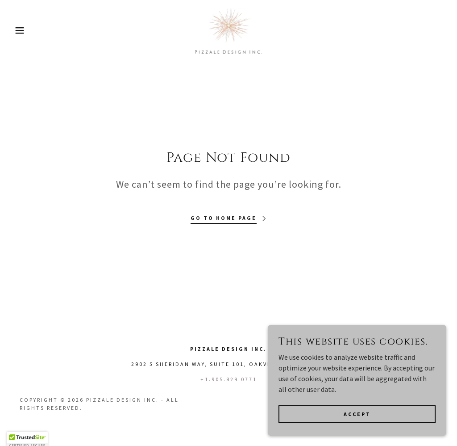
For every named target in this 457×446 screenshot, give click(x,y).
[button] (23, 30)
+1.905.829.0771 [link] (228, 379)
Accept (357, 420)
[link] (228, 29)
